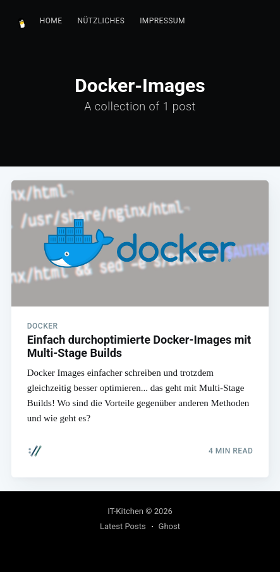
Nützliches (101, 20)
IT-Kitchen (125, 511)
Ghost (169, 526)
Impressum (162, 20)
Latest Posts (123, 526)
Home (51, 20)
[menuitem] (51, 21)
